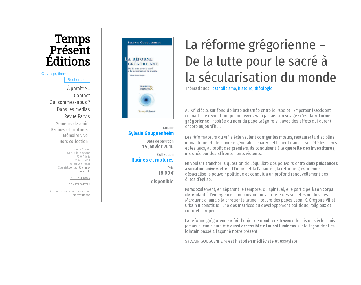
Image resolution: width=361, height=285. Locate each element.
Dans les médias (73, 109)
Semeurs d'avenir (72, 123)
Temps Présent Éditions (68, 50)
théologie (263, 88)
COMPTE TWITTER (79, 184)
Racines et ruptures (69, 129)
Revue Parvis (77, 117)
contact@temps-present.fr (79, 169)
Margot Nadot (81, 195)
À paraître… (78, 89)
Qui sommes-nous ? (70, 102)
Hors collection (74, 141)
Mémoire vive (75, 135)
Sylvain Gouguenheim (151, 133)
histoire (245, 88)
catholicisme (224, 88)
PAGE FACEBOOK (80, 178)
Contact (82, 96)
